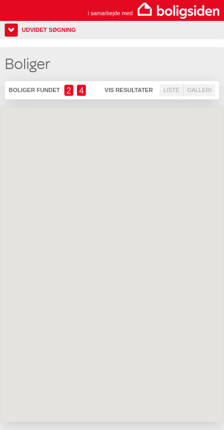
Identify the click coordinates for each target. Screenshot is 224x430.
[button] (158, 308)
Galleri (199, 90)
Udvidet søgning (49, 30)
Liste (171, 90)
